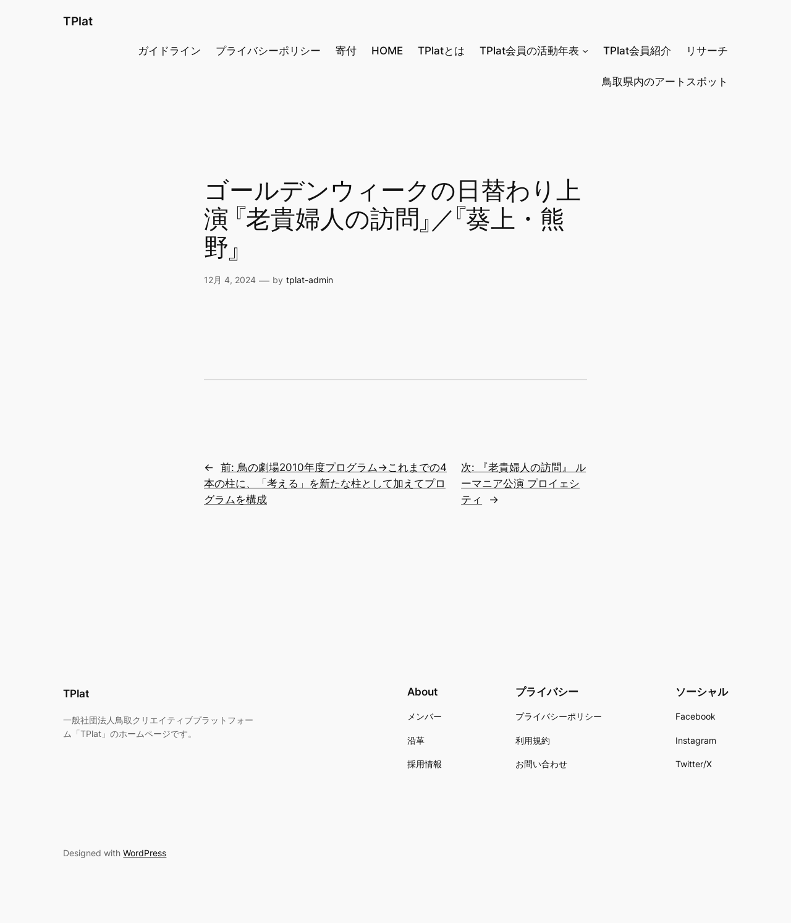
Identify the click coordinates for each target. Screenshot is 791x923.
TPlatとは (441, 51)
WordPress (144, 853)
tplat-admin (309, 279)
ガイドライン (169, 51)
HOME (387, 51)
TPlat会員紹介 (637, 51)
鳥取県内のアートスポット (665, 81)
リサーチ (707, 51)
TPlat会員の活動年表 (529, 51)
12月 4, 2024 (230, 279)
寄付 (346, 51)
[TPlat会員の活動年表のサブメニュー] (585, 51)
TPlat (78, 21)
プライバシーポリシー (268, 51)
